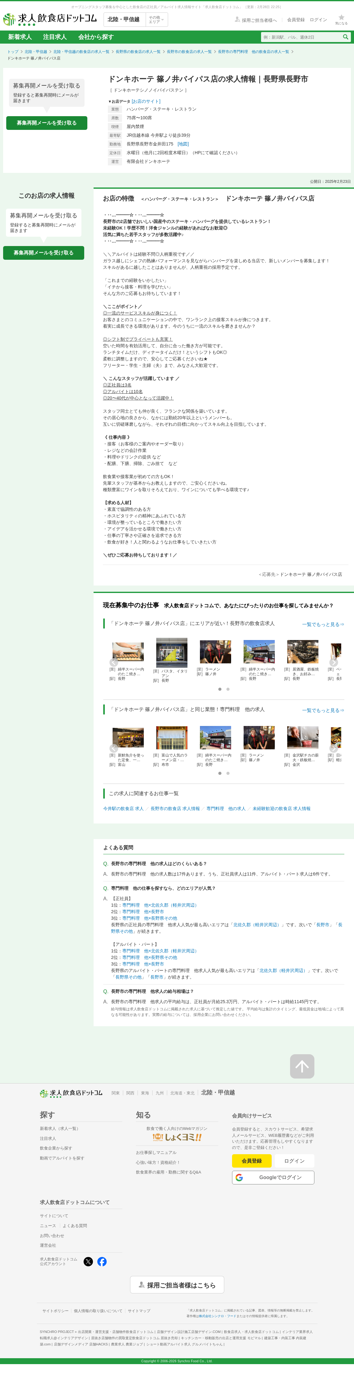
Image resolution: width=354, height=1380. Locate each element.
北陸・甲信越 (36, 52)
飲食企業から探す (56, 1148)
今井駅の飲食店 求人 (123, 808)
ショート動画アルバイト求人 (184, 1344)
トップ (12, 52)
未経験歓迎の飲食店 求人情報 (282, 808)
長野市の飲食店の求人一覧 (189, 52)
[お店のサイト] (146, 101)
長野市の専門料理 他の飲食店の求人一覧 (253, 52)
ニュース (48, 1225)
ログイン (294, 1161)
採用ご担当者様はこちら (181, 1285)
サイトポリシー (55, 1311)
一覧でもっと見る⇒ (323, 624)
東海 (145, 1093)
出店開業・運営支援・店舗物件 (115, 1332)
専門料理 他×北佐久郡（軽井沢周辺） (160, 905)
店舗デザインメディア (81, 1344)
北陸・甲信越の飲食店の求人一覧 (81, 52)
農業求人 (127, 1344)
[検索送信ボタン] (345, 37)
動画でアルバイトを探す (62, 1158)
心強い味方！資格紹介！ (158, 1162)
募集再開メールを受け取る (47, 123)
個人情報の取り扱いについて (98, 1311)
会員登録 (252, 1161)
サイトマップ (139, 1311)
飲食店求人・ (251, 1332)
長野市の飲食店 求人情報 (175, 808)
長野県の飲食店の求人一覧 (138, 52)
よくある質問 (75, 1225)
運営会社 (48, 1245)
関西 (130, 1093)
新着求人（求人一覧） (60, 1128)
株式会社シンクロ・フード (217, 1316)
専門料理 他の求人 (226, 808)
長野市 (322, 924)
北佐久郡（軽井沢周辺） (257, 924)
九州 (160, 1093)
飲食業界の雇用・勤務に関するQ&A (168, 1172)
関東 (116, 1093)
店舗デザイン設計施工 (189, 1332)
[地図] (183, 143)
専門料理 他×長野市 (143, 911)
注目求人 (55, 37)
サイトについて (54, 1215)
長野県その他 (128, 977)
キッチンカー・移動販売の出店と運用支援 (221, 1338)
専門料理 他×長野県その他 (149, 918)
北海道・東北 (182, 1093)
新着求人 (20, 37)
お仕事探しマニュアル (156, 1152)
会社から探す (96, 37)
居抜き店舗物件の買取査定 (134, 1338)
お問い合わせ (52, 1235)
